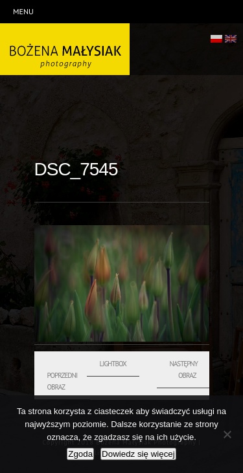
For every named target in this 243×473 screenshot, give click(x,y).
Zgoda (80, 454)
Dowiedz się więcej (138, 454)
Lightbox (113, 363)
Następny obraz (184, 369)
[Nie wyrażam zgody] (226, 434)
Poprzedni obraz (62, 381)
